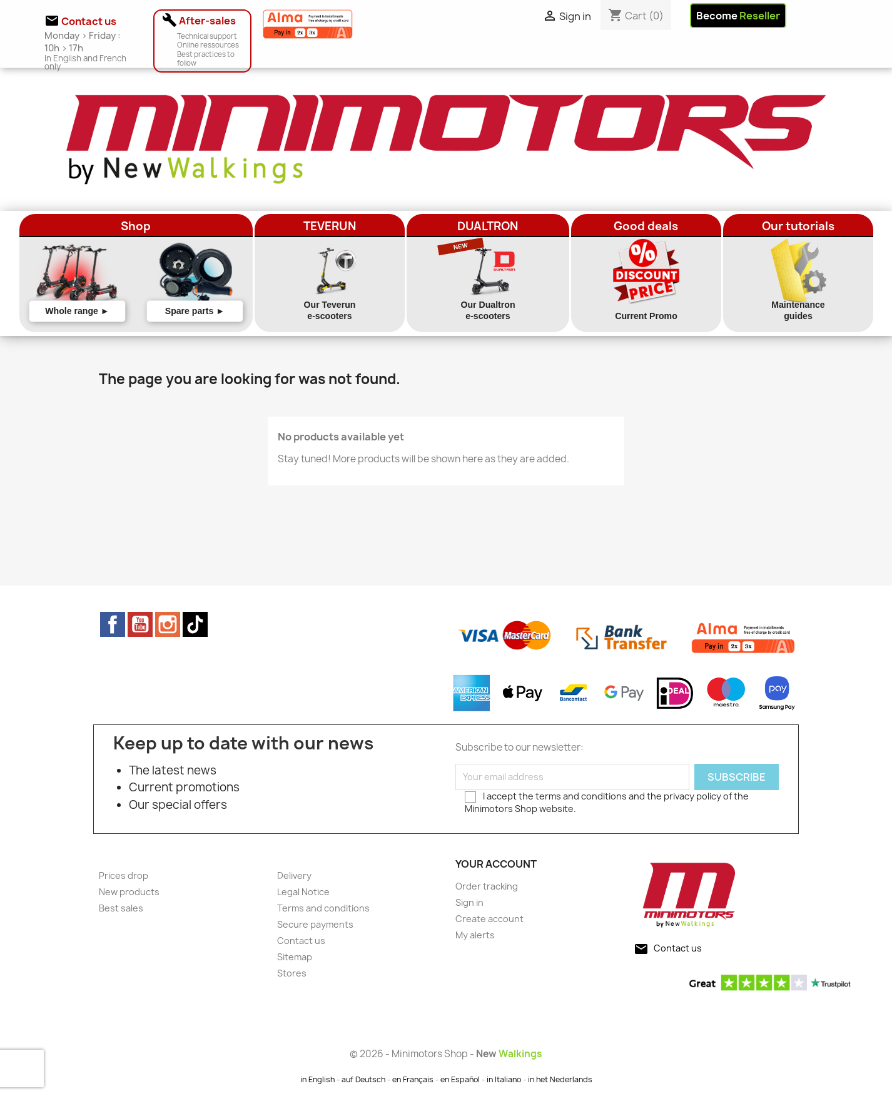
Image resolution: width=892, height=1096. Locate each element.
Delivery (294, 875)
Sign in (469, 902)
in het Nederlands (560, 1079)
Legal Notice (303, 892)
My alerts (475, 935)
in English (317, 1079)
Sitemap (294, 957)
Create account (489, 919)
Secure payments (315, 924)
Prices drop (123, 875)
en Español (460, 1079)
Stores (292, 973)
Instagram (167, 624)
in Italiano (504, 1079)
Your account (496, 864)
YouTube (140, 624)
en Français (412, 1079)
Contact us (301, 940)
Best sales (121, 908)
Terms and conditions (323, 908)
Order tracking (486, 886)
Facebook (112, 624)
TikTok (195, 624)
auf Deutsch (363, 1079)
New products (129, 892)
